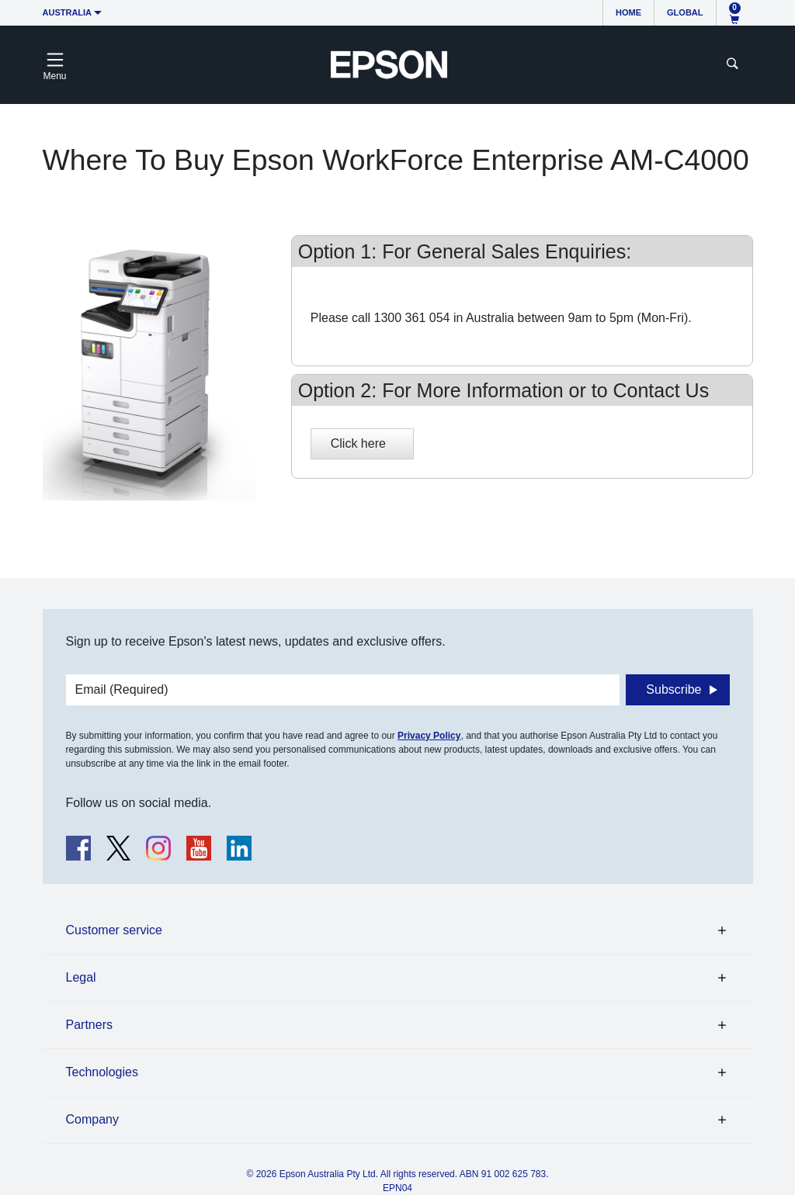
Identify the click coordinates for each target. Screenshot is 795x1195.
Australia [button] (67, 12)
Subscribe (673, 689)
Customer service (114, 930)
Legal (81, 977)
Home (628, 12)
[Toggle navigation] (55, 64)
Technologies (102, 1072)
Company (92, 1119)
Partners (89, 1024)
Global (685, 12)
